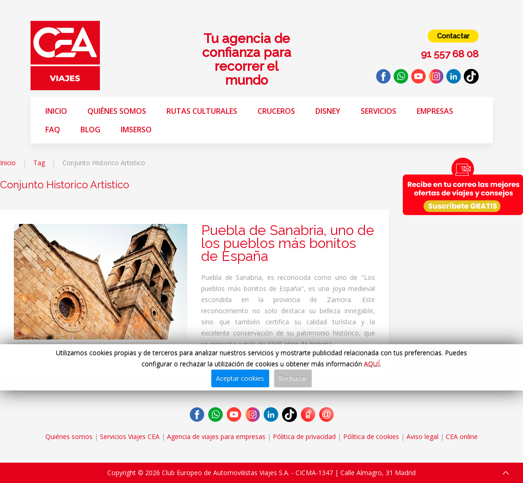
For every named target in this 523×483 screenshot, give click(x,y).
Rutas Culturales (201, 111)
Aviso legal (422, 436)
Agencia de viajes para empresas (216, 436)
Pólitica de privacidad (304, 436)
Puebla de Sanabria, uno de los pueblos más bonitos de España (287, 243)
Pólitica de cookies (371, 436)
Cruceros (276, 111)
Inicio (56, 111)
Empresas (435, 111)
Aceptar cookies (240, 378)
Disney (327, 111)
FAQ (52, 129)
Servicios (378, 111)
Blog (90, 129)
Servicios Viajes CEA (130, 436)
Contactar (453, 36)
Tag (39, 162)
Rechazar (293, 378)
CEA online (462, 436)
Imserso (136, 129)
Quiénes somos (116, 111)
